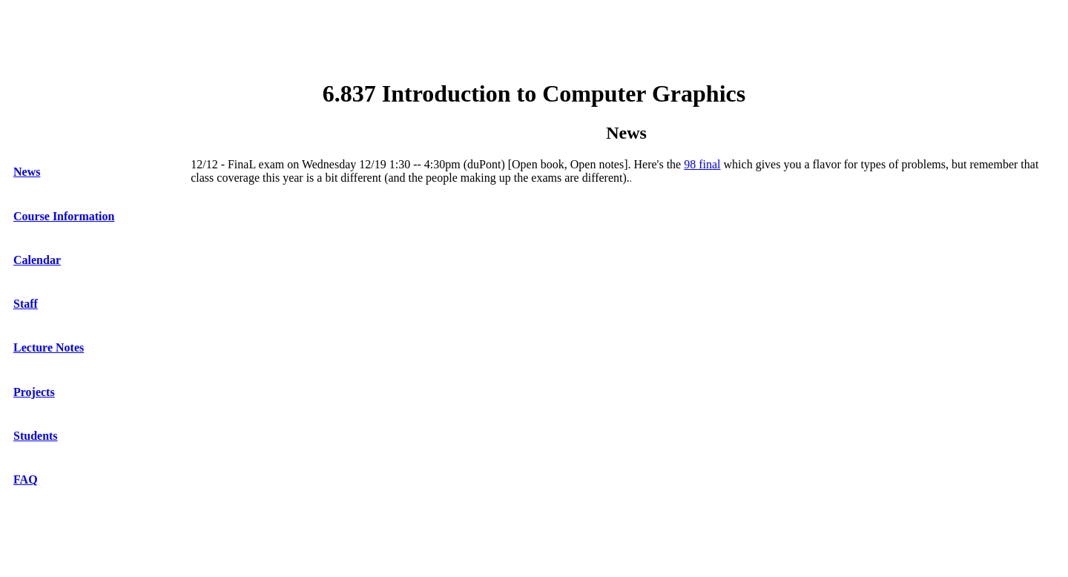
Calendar (37, 260)
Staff (25, 303)
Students (35, 435)
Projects (34, 392)
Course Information (63, 216)
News (26, 171)
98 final (702, 164)
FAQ (25, 479)
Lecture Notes (48, 347)
